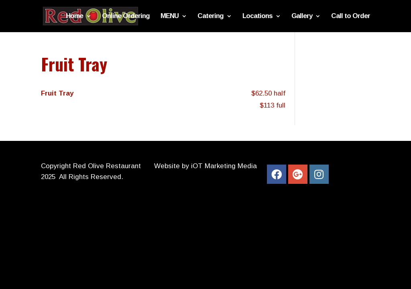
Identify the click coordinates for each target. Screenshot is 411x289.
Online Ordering (126, 16)
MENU (170, 16)
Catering (210, 16)
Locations (257, 16)
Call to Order (350, 16)
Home (74, 16)
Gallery (301, 16)
